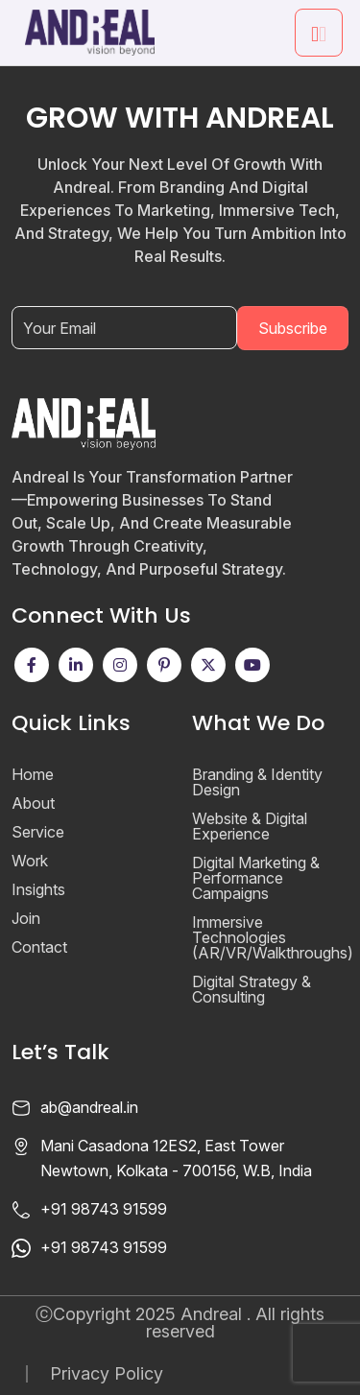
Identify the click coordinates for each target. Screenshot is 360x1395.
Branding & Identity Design (257, 782)
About (33, 803)
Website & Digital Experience (249, 826)
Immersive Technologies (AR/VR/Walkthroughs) (272, 937)
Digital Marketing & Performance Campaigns (256, 878)
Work (30, 860)
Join (26, 918)
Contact (39, 947)
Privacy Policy (106, 1374)
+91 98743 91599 (103, 1208)
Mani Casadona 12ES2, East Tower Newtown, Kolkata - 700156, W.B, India (176, 1158)
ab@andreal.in (89, 1107)
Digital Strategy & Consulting (251, 989)
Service (38, 831)
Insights (38, 889)
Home (33, 774)
